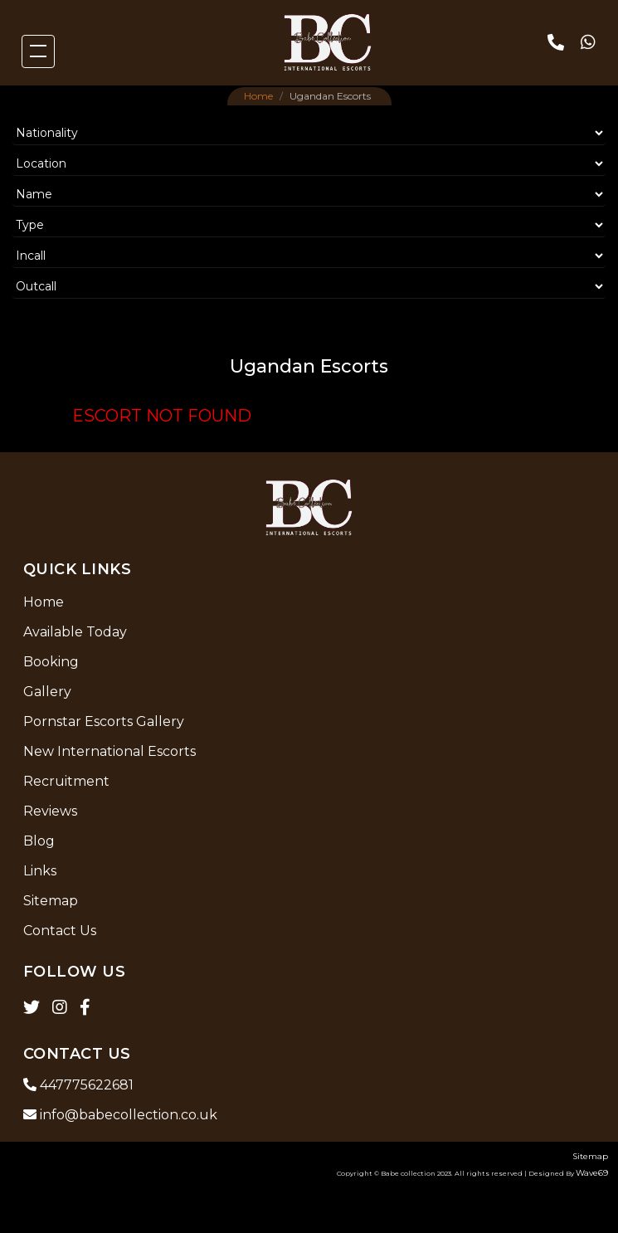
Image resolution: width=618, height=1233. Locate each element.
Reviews (50, 811)
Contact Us (59, 930)
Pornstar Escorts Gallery (103, 721)
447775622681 (78, 1085)
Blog (39, 841)
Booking (51, 662)
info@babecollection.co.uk (120, 1115)
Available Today (75, 632)
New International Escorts (109, 751)
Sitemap (50, 901)
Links (39, 871)
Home (258, 96)
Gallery (47, 691)
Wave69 (592, 1172)
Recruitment (66, 781)
